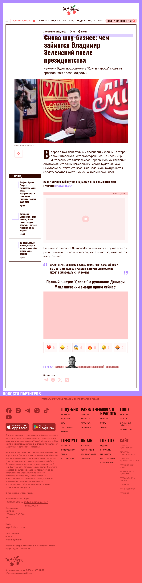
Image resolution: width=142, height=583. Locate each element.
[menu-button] (7, 20)
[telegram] (45, 379)
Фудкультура (126, 430)
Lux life (107, 440)
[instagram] (18, 410)
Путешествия (67, 458)
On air (87, 440)
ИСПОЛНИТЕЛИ (87, 450)
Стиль (103, 423)
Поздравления (68, 450)
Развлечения (58, 20)
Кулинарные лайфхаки (125, 424)
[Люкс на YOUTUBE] (23, 21)
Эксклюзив (112, 367)
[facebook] (53, 379)
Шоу (63, 423)
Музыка (64, 432)
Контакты (124, 485)
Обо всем (65, 446)
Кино (71, 20)
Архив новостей (127, 489)
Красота (104, 419)
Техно (64, 454)
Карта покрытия (107, 458)
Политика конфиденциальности (128, 460)
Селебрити (66, 419)
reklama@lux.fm (14, 539)
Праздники (86, 427)
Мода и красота (86, 20)
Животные (85, 419)
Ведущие (104, 446)
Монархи (65, 414)
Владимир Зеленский (91, 367)
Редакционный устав (127, 466)
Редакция (124, 493)
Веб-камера (105, 454)
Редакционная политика (127, 473)
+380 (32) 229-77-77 (16, 501)
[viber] (67, 379)
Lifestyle (69, 440)
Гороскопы (86, 423)
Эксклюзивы (67, 427)
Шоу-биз (44, 20)
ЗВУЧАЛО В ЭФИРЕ (88, 454)
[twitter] (60, 379)
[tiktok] (46, 410)
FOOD (124, 409)
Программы (105, 450)
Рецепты (124, 414)
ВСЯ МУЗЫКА (86, 446)
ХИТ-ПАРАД (85, 458)
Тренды (103, 427)
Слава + (59, 367)
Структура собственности (127, 453)
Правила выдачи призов (127, 479)
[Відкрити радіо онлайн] (121, 21)
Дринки (123, 419)
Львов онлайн (106, 463)
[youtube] (9, 417)
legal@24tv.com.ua (15, 527)
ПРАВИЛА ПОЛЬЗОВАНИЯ (126, 447)
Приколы (85, 414)
